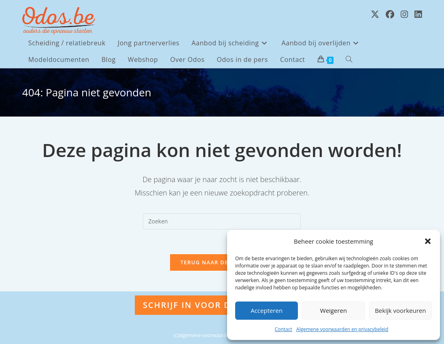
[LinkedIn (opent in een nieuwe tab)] (418, 14)
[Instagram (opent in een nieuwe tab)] (404, 14)
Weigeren (333, 310)
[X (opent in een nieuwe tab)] (375, 14)
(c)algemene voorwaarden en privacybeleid (222, 335)
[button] (428, 241)
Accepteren (267, 310)
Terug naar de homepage (222, 262)
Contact (283, 329)
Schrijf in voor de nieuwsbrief (222, 304)
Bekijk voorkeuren (400, 310)
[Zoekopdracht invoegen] (222, 221)
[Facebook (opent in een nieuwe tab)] (389, 14)
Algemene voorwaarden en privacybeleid (342, 329)
